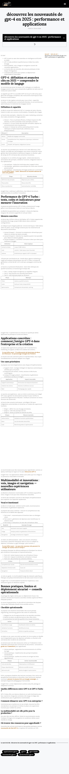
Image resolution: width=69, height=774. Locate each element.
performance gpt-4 (26, 755)
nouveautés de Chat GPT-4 (9, 728)
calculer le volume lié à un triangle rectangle (21, 679)
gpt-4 (23, 752)
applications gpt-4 (10, 752)
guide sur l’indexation (8, 646)
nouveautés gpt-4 (9, 755)
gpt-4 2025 (34, 752)
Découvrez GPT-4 (30, 472)
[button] (65, 3)
